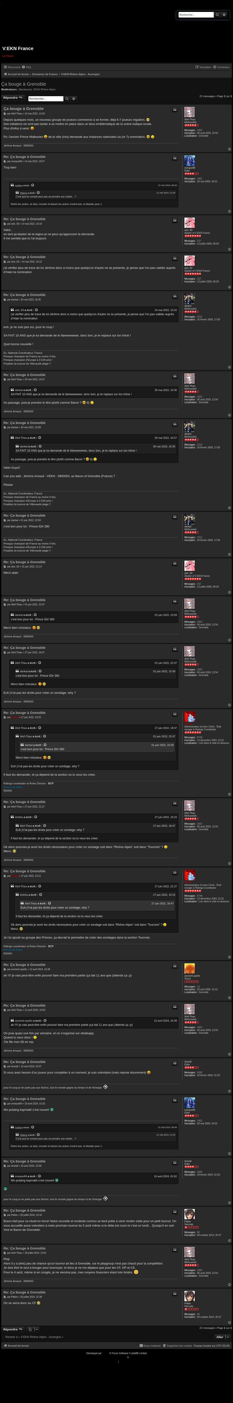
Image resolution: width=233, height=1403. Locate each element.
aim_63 (188, 230)
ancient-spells (192, 976)
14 (198, 986)
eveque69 (189, 168)
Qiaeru (133, 1357)
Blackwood (25, 89)
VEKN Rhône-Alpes (44, 89)
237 (199, 241)
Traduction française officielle (111, 1357)
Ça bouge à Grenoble (23, 84)
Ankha (18, 185)
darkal (187, 306)
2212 (199, 316)
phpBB (105, 1353)
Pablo (187, 1221)
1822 (199, 130)
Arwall (187, 1061)
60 (198, 1232)
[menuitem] (26, 67)
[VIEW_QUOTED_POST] (33, 185)
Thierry (23, 193)
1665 (199, 1072)
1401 (199, 178)
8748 (199, 737)
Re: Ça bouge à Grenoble (25, 157)
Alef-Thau (189, 119)
